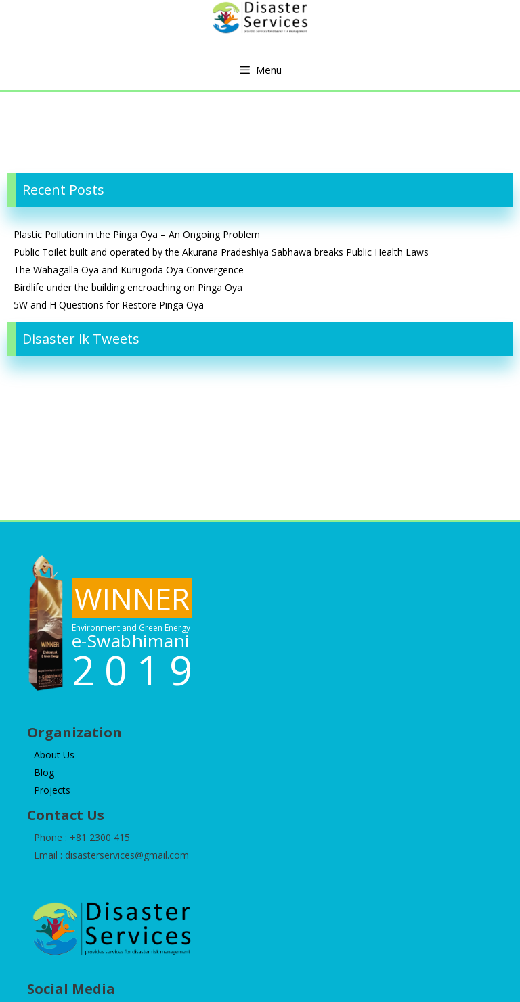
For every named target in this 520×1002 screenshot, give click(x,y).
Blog (44, 772)
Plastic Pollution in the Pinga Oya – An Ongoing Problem (137, 234)
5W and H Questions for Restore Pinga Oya (109, 304)
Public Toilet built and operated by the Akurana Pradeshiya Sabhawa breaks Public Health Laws (221, 252)
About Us (54, 754)
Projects (52, 789)
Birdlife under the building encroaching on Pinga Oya (128, 287)
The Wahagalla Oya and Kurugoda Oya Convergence (129, 269)
